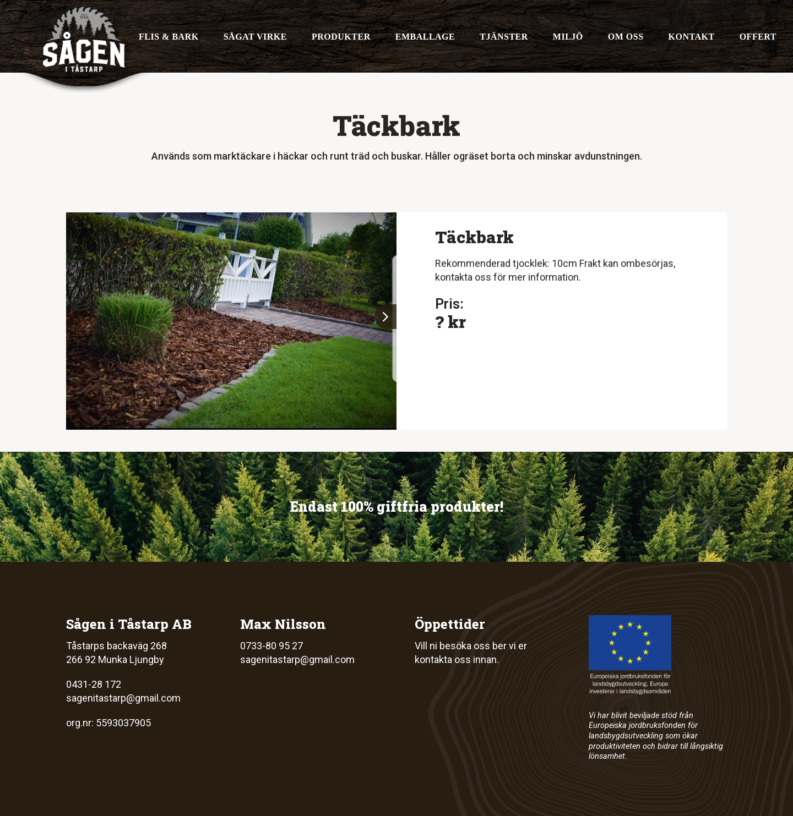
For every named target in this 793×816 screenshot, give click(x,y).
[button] (385, 316)
